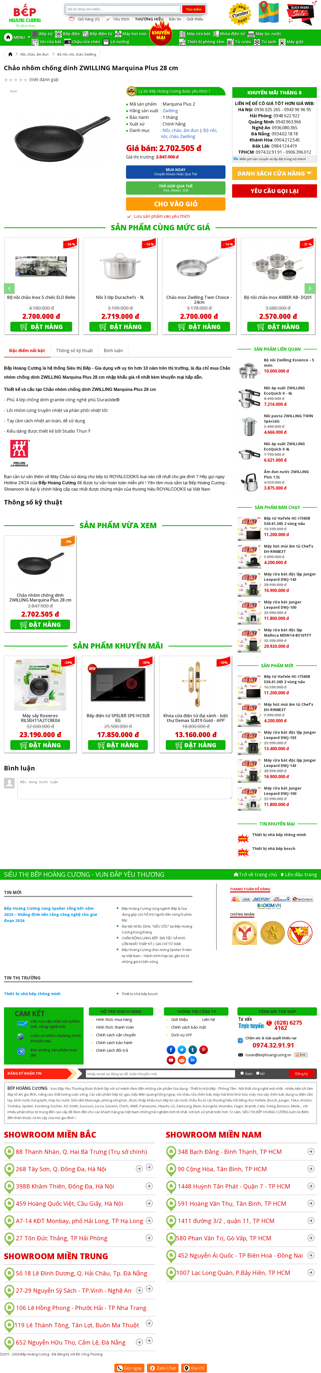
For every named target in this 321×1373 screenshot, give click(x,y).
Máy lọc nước (268, 33)
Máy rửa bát (199, 33)
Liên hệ (208, 1019)
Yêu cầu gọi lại (275, 191)
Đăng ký (301, 1073)
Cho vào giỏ (176, 203)
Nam (249, 1073)
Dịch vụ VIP (181, 1034)
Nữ (262, 1073)
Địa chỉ (194, 1368)
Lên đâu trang (301, 874)
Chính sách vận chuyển (116, 1034)
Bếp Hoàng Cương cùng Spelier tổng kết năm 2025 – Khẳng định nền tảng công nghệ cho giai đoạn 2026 (50, 914)
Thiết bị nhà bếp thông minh (32, 993)
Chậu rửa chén (86, 41)
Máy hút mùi (134, 33)
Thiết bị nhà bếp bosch (140, 993)
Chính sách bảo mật (188, 1027)
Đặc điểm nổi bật (27, 350)
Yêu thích (117, 19)
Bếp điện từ (101, 33)
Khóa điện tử (232, 33)
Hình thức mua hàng (114, 1019)
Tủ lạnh (269, 41)
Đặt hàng (46, 327)
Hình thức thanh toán (115, 1027)
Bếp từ (46, 33)
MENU (22, 37)
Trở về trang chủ (258, 874)
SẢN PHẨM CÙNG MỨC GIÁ (160, 227)
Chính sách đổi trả (112, 1050)
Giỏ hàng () (84, 19)
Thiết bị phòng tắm (205, 41)
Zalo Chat (163, 1368)
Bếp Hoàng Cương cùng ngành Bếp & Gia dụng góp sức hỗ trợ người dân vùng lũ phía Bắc (157, 914)
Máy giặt (295, 41)
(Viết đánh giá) (31, 79)
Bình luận (113, 350)
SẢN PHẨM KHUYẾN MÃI (118, 646)
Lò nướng (120, 41)
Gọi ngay (129, 1368)
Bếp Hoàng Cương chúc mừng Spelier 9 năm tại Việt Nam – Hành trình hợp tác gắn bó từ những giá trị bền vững (157, 955)
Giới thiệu (194, 19)
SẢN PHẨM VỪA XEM (118, 525)
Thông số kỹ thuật (74, 350)
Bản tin (175, 19)
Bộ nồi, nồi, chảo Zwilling (76, 54)
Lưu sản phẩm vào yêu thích (158, 216)
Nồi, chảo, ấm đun (34, 54)
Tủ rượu (243, 41)
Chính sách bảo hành (114, 1042)
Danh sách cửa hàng (271, 173)
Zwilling (170, 111)
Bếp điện (71, 33)
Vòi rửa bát (51, 41)
